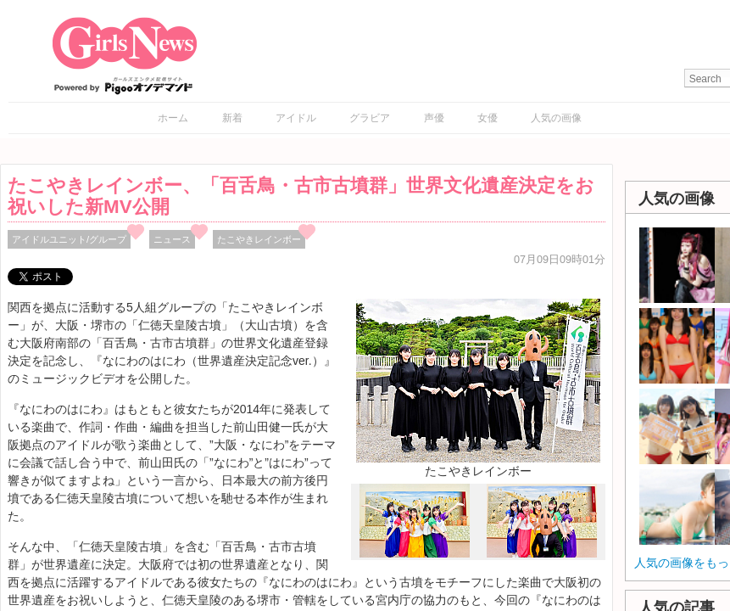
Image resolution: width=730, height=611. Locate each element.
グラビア (369, 118)
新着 (232, 118)
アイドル (296, 118)
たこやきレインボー (259, 239)
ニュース (172, 239)
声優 (434, 118)
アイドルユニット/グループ (69, 239)
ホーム (173, 118)
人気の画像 (556, 118)
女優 (487, 118)
